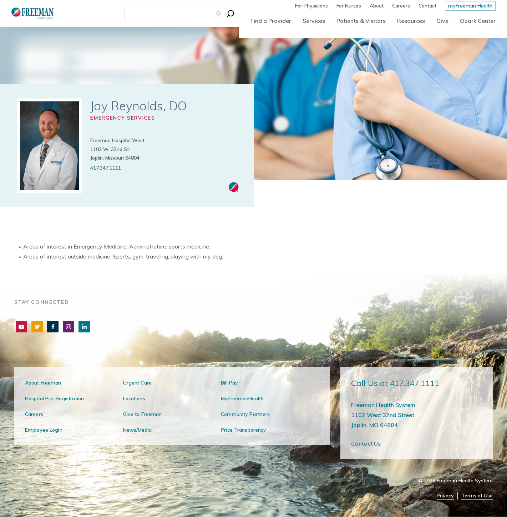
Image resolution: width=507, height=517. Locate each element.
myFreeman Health (470, 5)
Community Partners (245, 414)
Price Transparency (243, 430)
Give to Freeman (142, 414)
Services (314, 20)
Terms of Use (477, 496)
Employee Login (43, 430)
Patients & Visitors (361, 20)
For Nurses (348, 5)
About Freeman (43, 383)
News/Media (137, 430)
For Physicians (311, 5)
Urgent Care (137, 383)
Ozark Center (478, 20)
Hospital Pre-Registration (54, 398)
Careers (401, 5)
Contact (427, 5)
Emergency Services (122, 118)
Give (442, 20)
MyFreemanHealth (242, 398)
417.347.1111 (105, 168)
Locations (134, 398)
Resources (411, 20)
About (377, 5)
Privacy (445, 496)
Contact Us (366, 443)
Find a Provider (270, 20)
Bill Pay (229, 383)
